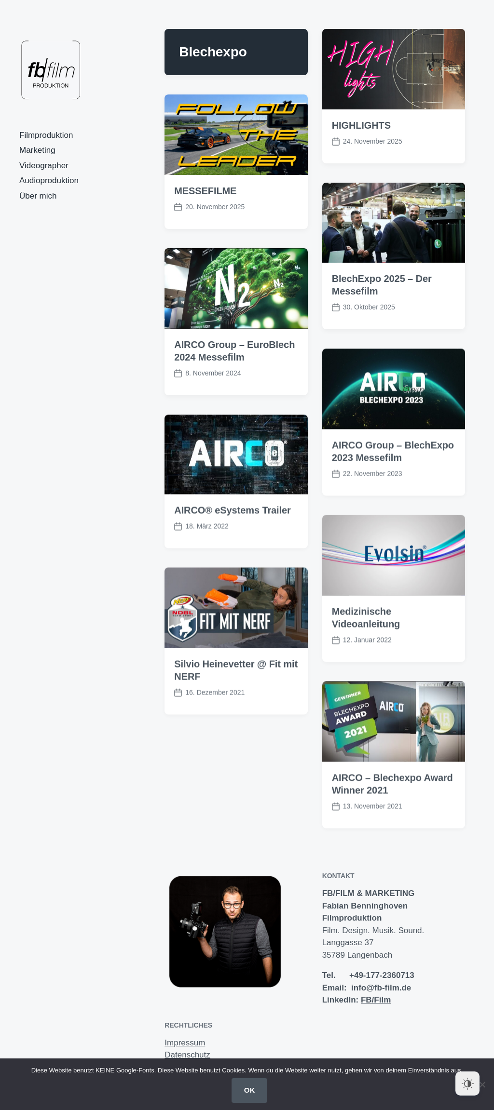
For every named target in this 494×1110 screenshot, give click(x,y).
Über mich (37, 196)
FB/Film (376, 999)
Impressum (185, 1042)
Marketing (37, 150)
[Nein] (482, 1084)
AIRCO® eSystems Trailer (232, 530)
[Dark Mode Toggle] (467, 1083)
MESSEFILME (205, 191)
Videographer (44, 165)
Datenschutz (187, 1054)
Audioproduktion (49, 180)
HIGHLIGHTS (361, 125)
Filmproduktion (46, 135)
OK (249, 1090)
